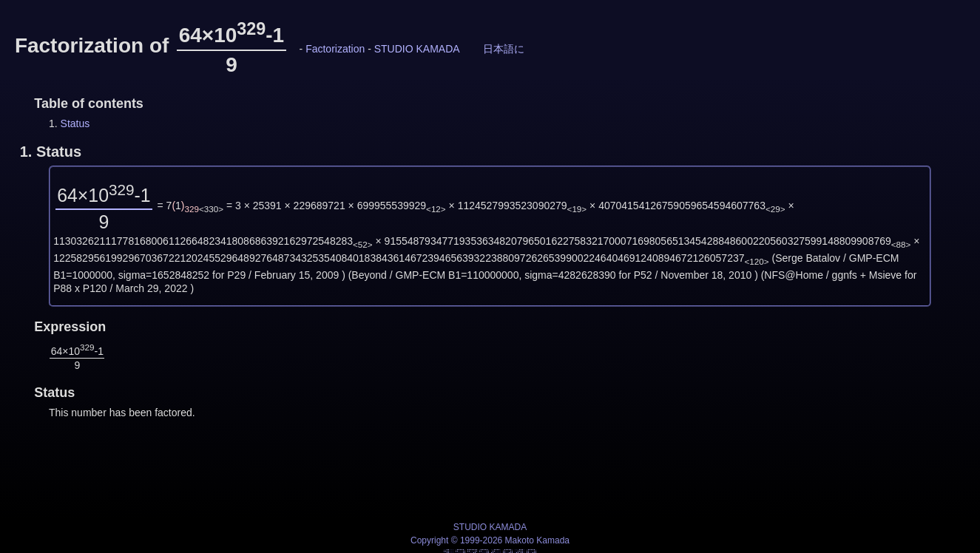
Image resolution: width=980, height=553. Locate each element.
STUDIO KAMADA (416, 49)
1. (50, 151)
